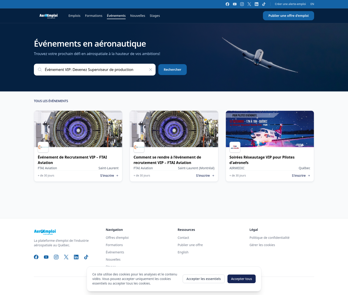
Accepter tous (241, 279)
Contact (183, 237)
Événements (116, 15)
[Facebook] (227, 4)
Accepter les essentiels (204, 279)
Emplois (74, 15)
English (183, 252)
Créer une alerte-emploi (290, 4)
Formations (93, 15)
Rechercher (172, 69)
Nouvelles (137, 15)
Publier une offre (190, 245)
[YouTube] (235, 4)
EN (312, 4)
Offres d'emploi (117, 237)
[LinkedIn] (256, 4)
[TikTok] (264, 4)
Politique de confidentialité (270, 237)
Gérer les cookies (262, 245)
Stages (155, 15)
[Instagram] (242, 4)
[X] (249, 4)
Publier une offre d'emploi (288, 15)
